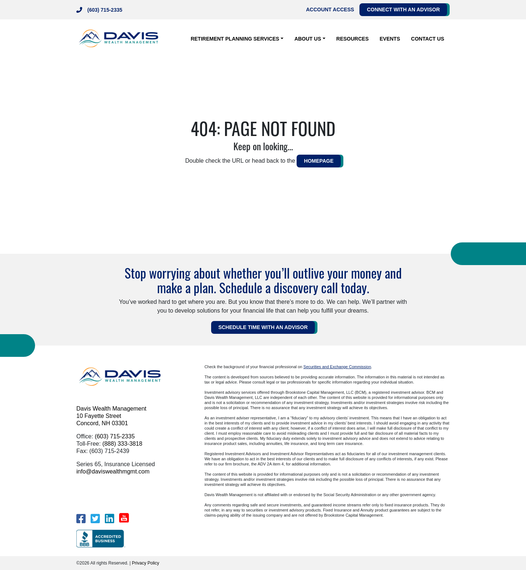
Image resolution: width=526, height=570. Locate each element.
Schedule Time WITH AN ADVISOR (263, 327)
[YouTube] (124, 517)
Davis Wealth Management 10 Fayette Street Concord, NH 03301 (111, 415)
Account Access (330, 9)
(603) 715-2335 (104, 10)
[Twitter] (95, 518)
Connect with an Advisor (403, 9)
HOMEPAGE (318, 161)
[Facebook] (80, 518)
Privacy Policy (145, 563)
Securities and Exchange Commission (337, 367)
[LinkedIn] (109, 518)
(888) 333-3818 (122, 444)
